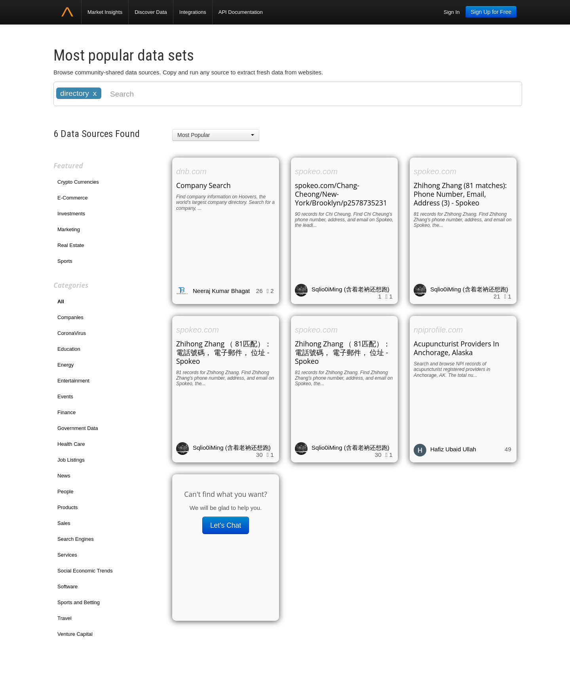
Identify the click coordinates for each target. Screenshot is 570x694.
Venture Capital (75, 634)
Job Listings (71, 460)
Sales (63, 523)
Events (65, 396)
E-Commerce (72, 198)
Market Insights (104, 12)
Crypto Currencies (78, 182)
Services (67, 555)
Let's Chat (225, 525)
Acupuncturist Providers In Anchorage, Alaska (456, 348)
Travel (64, 618)
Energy (65, 365)
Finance (66, 412)
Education (68, 349)
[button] (215, 135)
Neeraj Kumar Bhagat (221, 290)
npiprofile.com (438, 329)
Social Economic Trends (84, 571)
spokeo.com (316, 171)
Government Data (77, 428)
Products (67, 507)
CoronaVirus (71, 333)
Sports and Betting (78, 602)
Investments (71, 214)
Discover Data (151, 12)
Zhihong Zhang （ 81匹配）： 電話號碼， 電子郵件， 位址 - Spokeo (224, 352)
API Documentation (240, 12)
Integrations (192, 12)
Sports (64, 261)
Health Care (71, 444)
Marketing (68, 229)
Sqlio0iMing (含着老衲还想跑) (351, 289)
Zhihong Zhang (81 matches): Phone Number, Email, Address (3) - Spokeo (460, 194)
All (60, 301)
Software (67, 586)
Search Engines (75, 539)
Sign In (452, 12)
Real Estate (70, 245)
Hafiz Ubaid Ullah (453, 449)
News (63, 476)
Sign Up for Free (491, 12)
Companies (70, 317)
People (65, 491)
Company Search (203, 185)
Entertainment (73, 381)
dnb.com (191, 171)
